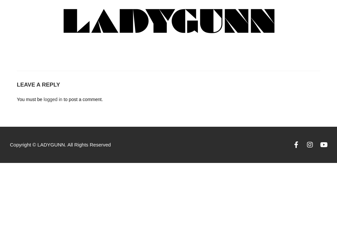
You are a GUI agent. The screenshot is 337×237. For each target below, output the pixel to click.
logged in (53, 99)
